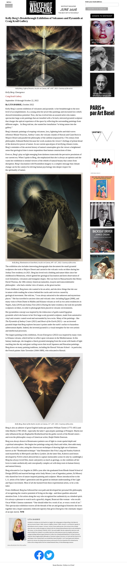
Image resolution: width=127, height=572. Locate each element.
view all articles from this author (16, 545)
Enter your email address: (93, 2)
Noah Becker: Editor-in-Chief (63, 565)
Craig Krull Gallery (13, 96)
